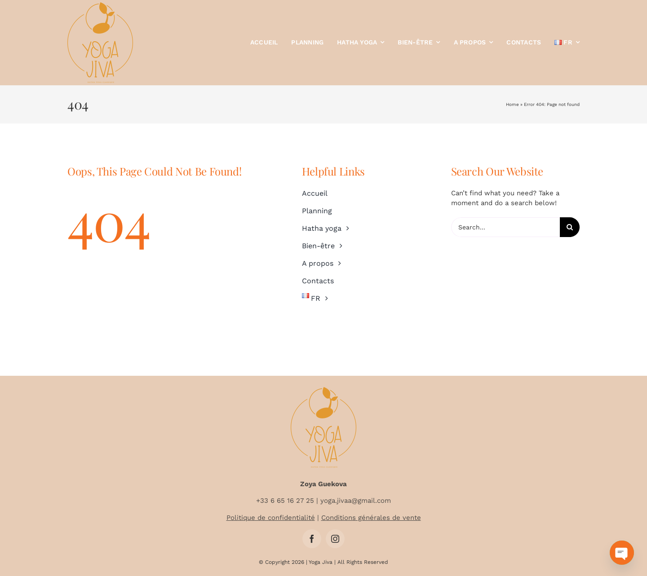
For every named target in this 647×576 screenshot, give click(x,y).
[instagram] (335, 538)
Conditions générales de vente (371, 518)
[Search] (570, 227)
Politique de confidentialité (270, 518)
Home (512, 104)
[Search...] (505, 227)
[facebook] (311, 538)
